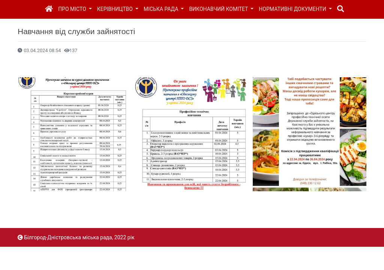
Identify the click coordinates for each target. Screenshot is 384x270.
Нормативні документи (293, 9)
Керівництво (115, 9)
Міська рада (162, 9)
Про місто (72, 9)
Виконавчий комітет (219, 9)
